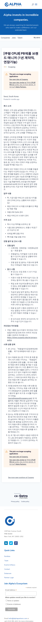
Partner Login (9, 578)
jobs (14, 38)
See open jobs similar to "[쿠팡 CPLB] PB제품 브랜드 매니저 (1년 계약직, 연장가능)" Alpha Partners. (22, 85)
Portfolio (7, 556)
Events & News (9, 565)
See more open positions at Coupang (21, 477)
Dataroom (7, 573)
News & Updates (13, 601)
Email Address (11, 590)
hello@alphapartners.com (18, 618)
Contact (7, 569)
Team (6, 561)
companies (5, 38)
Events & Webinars (14, 604)
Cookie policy (25, 501)
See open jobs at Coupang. (18, 79)
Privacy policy (15, 501)
